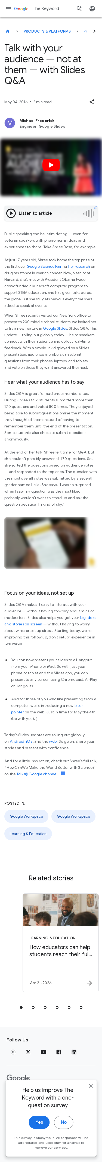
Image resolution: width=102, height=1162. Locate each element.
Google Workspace (26, 816)
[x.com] (28, 1052)
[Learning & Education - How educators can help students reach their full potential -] (60, 943)
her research (79, 266)
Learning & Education (28, 833)
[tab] (21, 1007)
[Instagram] (13, 1052)
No (64, 1133)
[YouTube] (43, 1052)
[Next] (94, 31)
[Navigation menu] (8, 8)
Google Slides (55, 328)
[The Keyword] (7, 31)
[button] (92, 102)
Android (17, 741)
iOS (29, 741)
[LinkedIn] (74, 1052)
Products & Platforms (47, 31)
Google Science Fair (44, 266)
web (53, 741)
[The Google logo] (18, 1078)
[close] (91, 1097)
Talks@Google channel (37, 773)
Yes (39, 1133)
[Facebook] (58, 1052)
